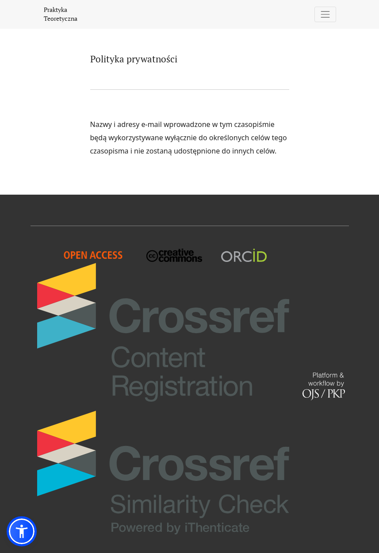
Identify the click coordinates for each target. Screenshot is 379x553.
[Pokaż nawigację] (325, 14)
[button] (21, 531)
